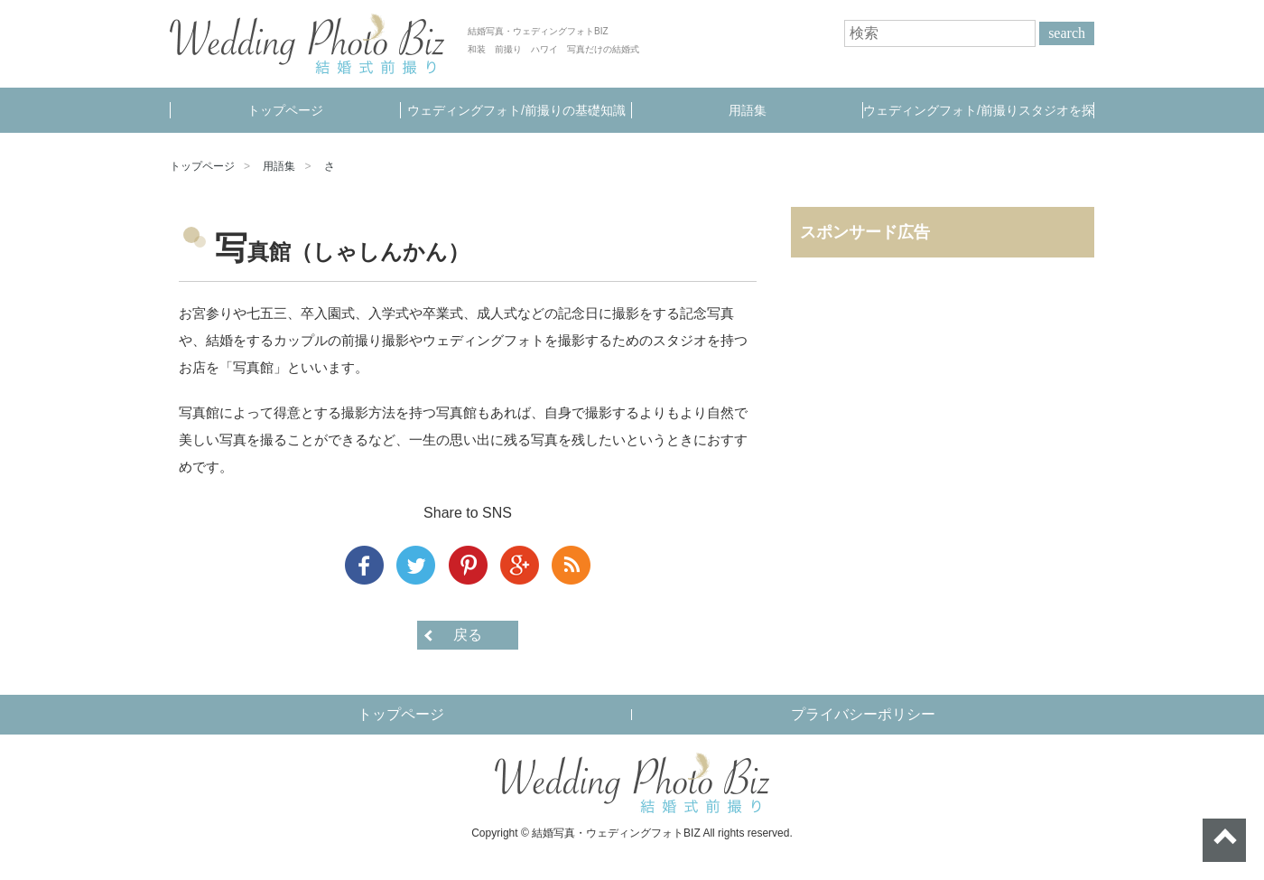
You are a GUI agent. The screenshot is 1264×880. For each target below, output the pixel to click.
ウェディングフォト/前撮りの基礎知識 (516, 110)
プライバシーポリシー (863, 714)
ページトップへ (1224, 840)
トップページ (285, 110)
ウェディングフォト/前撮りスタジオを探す (978, 118)
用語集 (748, 110)
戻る (467, 634)
